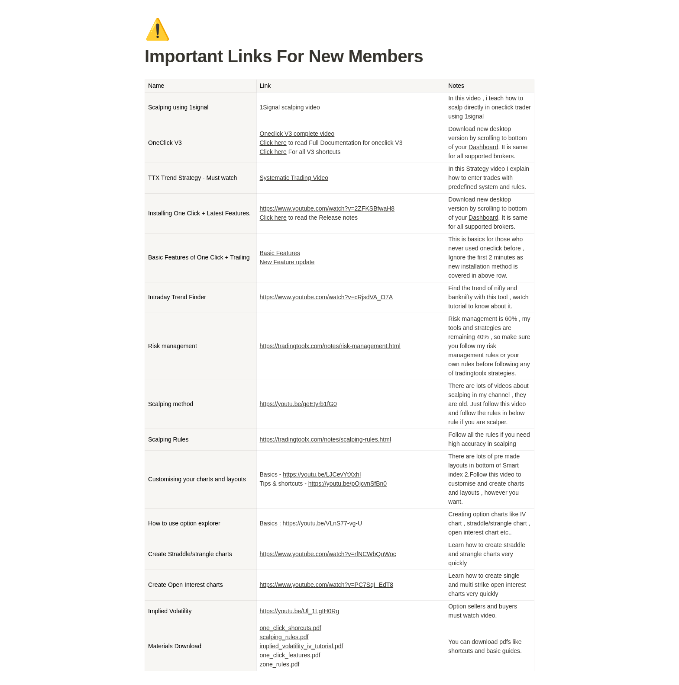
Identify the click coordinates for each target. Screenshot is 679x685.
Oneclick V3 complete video (297, 133)
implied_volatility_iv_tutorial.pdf (301, 646)
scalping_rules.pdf (284, 637)
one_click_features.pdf (290, 655)
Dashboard (483, 147)
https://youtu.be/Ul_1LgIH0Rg (300, 611)
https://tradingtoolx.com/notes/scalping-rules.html (325, 439)
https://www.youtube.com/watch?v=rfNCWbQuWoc (328, 554)
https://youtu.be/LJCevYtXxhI (322, 474)
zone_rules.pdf (280, 664)
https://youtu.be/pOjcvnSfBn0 (347, 483)
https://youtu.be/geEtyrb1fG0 (298, 403)
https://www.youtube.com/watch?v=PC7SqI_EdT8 (327, 584)
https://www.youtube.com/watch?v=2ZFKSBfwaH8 (327, 208)
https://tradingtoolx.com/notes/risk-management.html (330, 345)
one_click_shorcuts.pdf (290, 627)
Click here (273, 142)
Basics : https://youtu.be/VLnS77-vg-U (311, 523)
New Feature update (287, 262)
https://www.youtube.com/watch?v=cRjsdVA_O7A (326, 297)
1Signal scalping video (290, 107)
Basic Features (280, 253)
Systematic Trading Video (294, 177)
